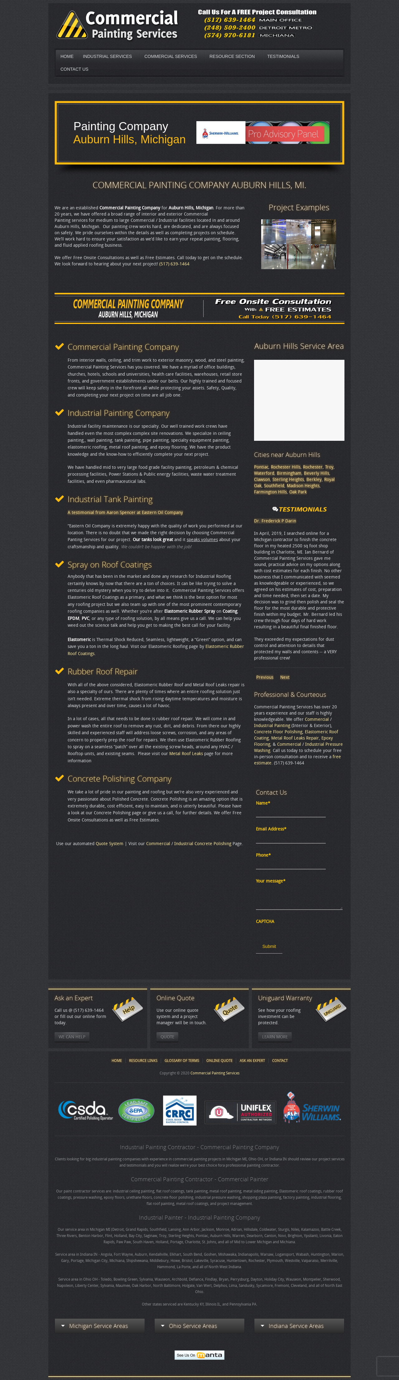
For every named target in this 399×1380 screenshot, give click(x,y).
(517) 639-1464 (174, 264)
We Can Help (72, 1037)
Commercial (158, 843)
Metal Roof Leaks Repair (295, 738)
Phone (263, 855)
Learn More (275, 1037)
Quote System (109, 843)
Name (263, 803)
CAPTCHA (265, 921)
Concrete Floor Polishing (278, 732)
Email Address (271, 829)
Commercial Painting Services (214, 1073)
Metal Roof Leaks (186, 753)
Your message (271, 881)
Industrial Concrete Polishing (202, 843)
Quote (167, 1037)
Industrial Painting (272, 725)
